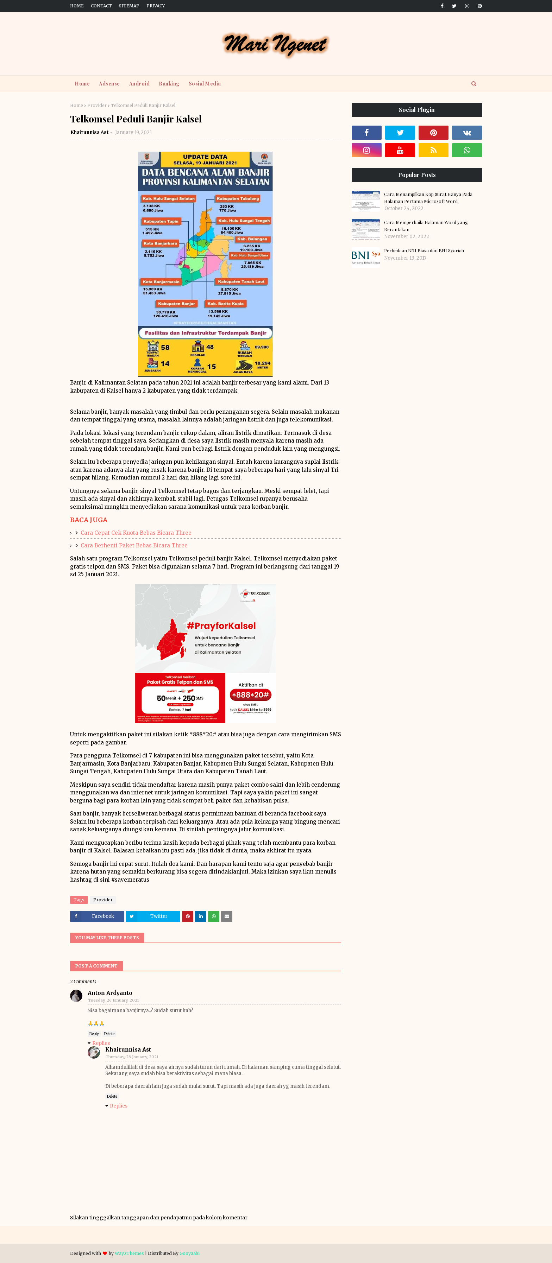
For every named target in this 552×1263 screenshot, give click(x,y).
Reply (94, 1034)
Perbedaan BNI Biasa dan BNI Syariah (424, 250)
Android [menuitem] (139, 83)
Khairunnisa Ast (89, 132)
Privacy (155, 5)
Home (77, 5)
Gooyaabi (190, 1253)
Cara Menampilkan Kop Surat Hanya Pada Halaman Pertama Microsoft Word (428, 197)
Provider (97, 105)
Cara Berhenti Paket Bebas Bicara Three (134, 545)
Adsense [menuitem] (109, 83)
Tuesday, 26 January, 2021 (113, 1000)
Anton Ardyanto (110, 993)
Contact (101, 5)
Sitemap (129, 5)
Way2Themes (129, 1253)
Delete (109, 1034)
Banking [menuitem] (169, 83)
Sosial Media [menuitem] (205, 83)
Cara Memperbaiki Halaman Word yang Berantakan (426, 225)
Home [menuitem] (82, 83)
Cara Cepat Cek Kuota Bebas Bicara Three (136, 532)
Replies (101, 1043)
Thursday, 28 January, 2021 (132, 1056)
